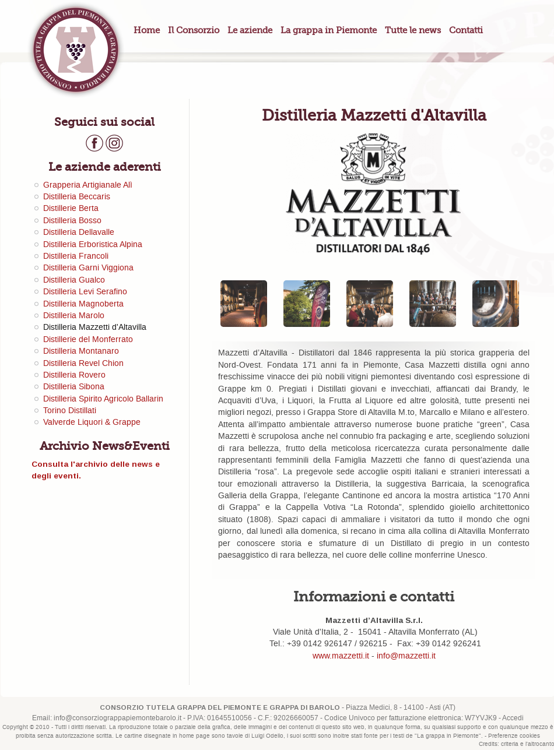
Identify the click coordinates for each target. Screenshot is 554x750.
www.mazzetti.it (341, 656)
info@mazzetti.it (406, 656)
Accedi (513, 718)
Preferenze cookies (514, 736)
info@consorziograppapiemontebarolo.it (117, 718)
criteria (509, 744)
